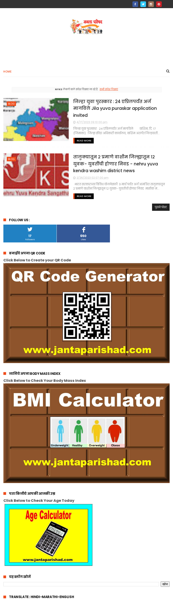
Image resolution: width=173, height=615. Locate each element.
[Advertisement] (86, 49)
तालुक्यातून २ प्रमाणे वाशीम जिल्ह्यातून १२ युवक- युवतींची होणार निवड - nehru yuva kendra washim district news (115, 164)
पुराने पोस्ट (161, 207)
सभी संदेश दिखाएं (109, 89)
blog (11, 104)
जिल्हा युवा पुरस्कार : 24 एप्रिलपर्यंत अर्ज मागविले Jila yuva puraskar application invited (115, 108)
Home (7, 71)
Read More (84, 140)
